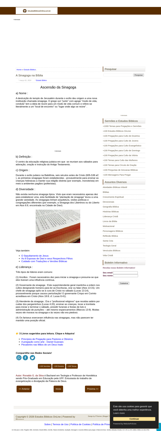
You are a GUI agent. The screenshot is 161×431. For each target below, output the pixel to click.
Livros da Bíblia (110, 221)
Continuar (134, 419)
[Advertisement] (80, 42)
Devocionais (108, 202)
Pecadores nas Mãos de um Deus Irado (42, 344)
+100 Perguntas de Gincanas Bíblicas (120, 170)
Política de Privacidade (105, 424)
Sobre (47, 424)
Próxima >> (92, 389)
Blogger (20, 419)
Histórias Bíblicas (111, 211)
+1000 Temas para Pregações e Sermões (122, 126)
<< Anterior (24, 389)
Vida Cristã (108, 255)
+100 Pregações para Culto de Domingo (121, 150)
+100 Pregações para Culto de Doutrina (121, 136)
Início (58, 389)
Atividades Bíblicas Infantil (115, 187)
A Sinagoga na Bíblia (29, 75)
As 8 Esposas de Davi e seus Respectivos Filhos (47, 258)
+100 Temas (72, 366)
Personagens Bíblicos (113, 231)
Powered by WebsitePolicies (124, 423)
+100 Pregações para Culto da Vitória (120, 155)
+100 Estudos (59, 366)
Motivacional (108, 226)
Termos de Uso (60, 424)
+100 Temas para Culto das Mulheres (120, 160)
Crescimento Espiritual (113, 197)
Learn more (119, 413)
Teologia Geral (109, 245)
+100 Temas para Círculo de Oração (119, 165)
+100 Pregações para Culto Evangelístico (122, 145)
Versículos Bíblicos (111, 250)
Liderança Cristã (110, 216)
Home (19, 70)
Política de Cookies (80, 424)
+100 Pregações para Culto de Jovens (120, 141)
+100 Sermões (44, 366)
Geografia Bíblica (111, 206)
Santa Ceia (108, 241)
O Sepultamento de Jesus (35, 255)
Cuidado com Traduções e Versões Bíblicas (44, 261)
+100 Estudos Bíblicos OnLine (117, 131)
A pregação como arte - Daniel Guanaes (42, 342)
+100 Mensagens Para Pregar (117, 175)
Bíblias (106, 192)
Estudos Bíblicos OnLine (48, 416)
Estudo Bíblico (30, 70)
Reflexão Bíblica (110, 236)
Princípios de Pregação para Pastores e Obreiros (47, 339)
